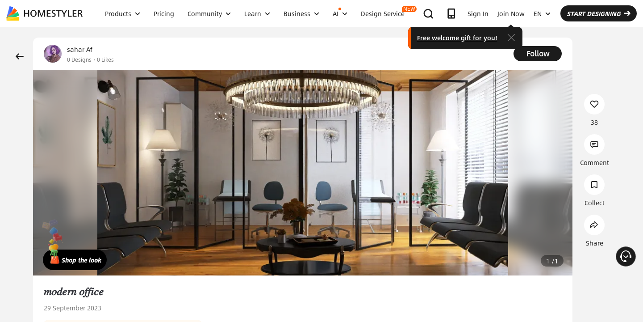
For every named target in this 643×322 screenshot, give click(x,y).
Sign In (478, 13)
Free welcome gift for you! (457, 37)
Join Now (511, 13)
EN (542, 13)
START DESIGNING (598, 13)
